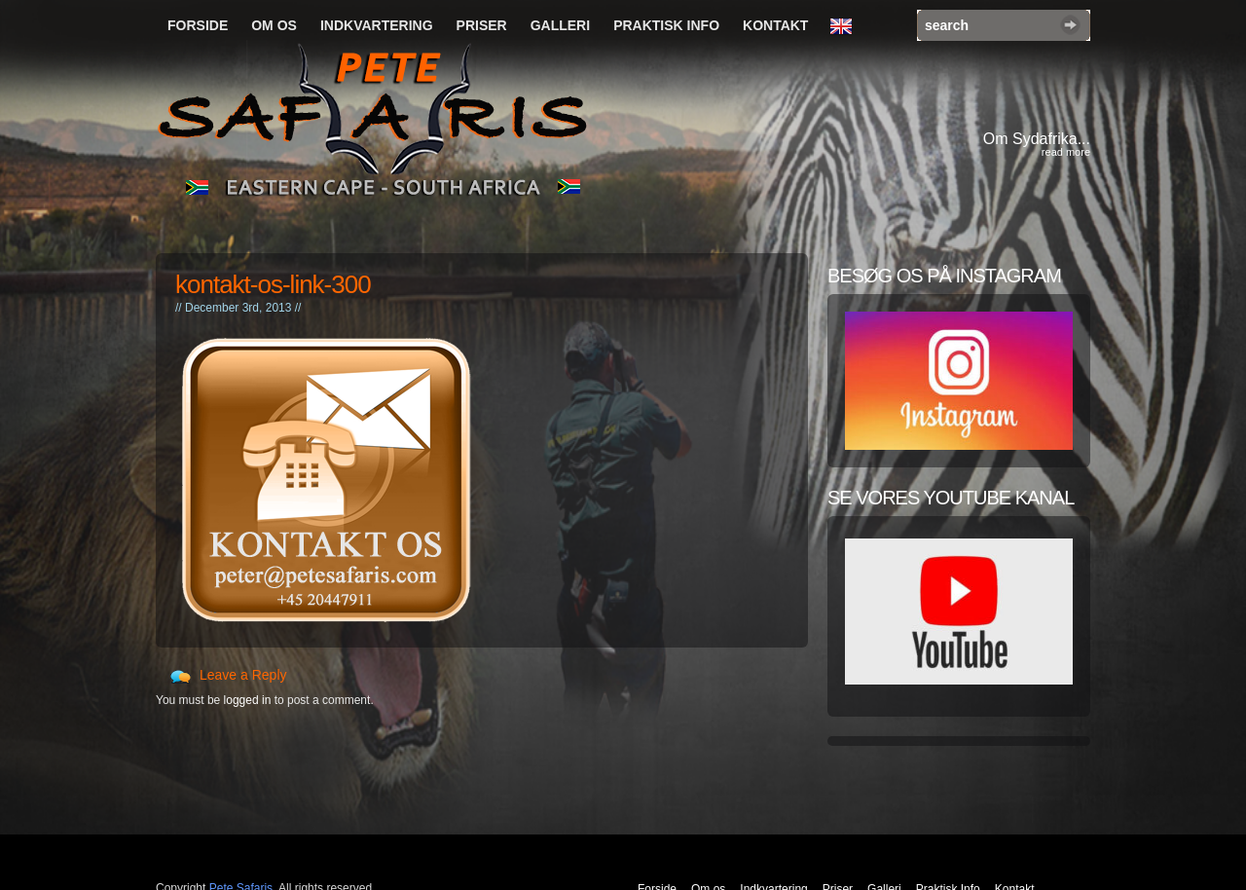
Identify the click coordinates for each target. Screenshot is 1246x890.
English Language (845, 27)
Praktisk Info (666, 25)
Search (1070, 25)
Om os (274, 25)
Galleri (560, 25)
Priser (482, 25)
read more (1066, 152)
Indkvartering (376, 25)
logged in (248, 700)
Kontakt (775, 25)
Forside (197, 25)
